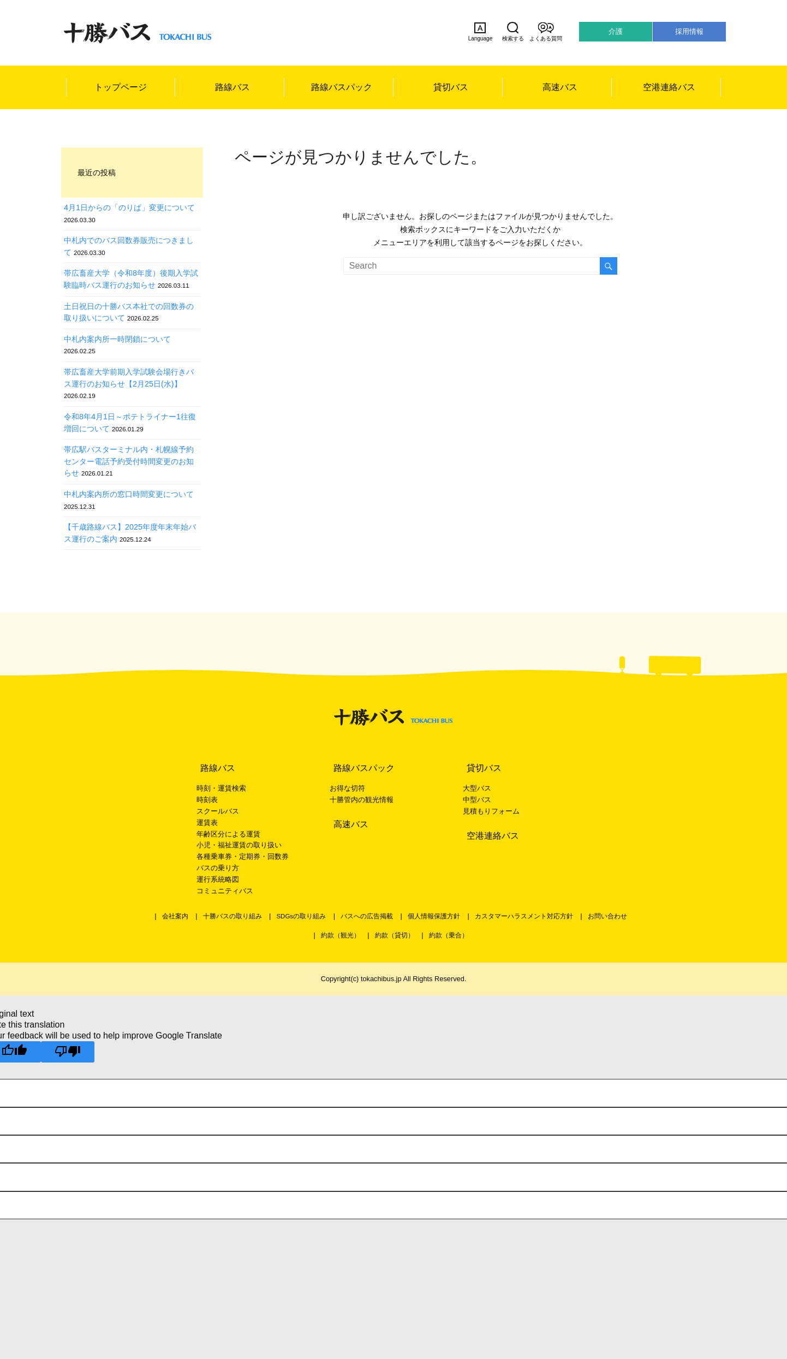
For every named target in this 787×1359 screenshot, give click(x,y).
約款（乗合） (448, 935)
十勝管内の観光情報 (362, 800)
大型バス (477, 788)
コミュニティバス (224, 891)
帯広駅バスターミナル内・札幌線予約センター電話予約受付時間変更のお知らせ (129, 461)
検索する (513, 31)
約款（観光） (340, 935)
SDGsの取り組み (301, 916)
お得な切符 (347, 788)
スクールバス (217, 811)
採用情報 (689, 31)
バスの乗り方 (217, 868)
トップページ (120, 87)
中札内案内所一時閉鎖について (117, 339)
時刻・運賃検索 (221, 788)
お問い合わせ (607, 916)
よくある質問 (545, 31)
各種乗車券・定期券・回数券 (242, 856)
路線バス (232, 87)
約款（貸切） (394, 935)
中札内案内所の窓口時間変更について (129, 494)
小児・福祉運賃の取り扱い (239, 845)
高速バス (559, 87)
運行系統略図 (217, 879)
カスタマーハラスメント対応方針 (524, 916)
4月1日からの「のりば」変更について (129, 207)
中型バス (477, 800)
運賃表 (207, 822)
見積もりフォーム (491, 811)
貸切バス (450, 87)
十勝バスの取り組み (232, 916)
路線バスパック (341, 87)
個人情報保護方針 (434, 916)
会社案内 (175, 916)
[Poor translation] (67, 1052)
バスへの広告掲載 (367, 916)
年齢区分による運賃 (228, 834)
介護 (616, 31)
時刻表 (207, 800)
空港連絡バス (669, 87)
